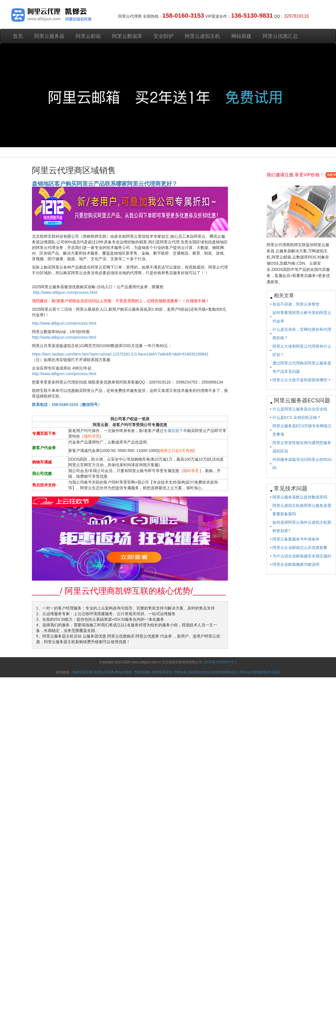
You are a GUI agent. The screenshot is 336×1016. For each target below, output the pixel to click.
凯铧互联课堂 (162, 672)
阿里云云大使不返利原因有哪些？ (301, 380)
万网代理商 (142, 672)
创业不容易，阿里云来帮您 (295, 304)
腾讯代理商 (123, 672)
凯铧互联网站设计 (225, 672)
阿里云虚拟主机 (202, 36)
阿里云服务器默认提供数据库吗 (299, 497)
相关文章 (284, 295)
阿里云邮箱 (88, 36)
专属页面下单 (175, 430)
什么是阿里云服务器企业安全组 (299, 409)
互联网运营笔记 (199, 672)
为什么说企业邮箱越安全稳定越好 (301, 556)
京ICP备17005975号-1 (220, 662)
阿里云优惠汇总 (280, 36)
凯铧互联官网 (83, 672)
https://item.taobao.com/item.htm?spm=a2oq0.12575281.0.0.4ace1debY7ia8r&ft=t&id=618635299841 (120, 354)
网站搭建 (241, 36)
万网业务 (180, 672)
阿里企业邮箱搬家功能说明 (295, 564)
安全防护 (163, 36)
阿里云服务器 (49, 36)
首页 (18, 36)
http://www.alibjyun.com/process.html (65, 292)
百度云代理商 (104, 672)
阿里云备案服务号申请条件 (295, 539)
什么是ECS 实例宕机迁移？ (296, 417)
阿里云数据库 (127, 36)
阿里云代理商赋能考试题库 (260, 672)
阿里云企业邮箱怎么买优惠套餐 (299, 547)
